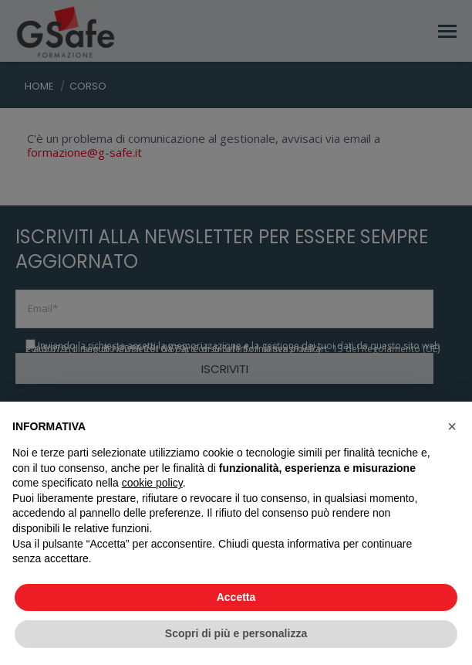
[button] (452, 426)
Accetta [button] (236, 597)
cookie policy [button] (152, 483)
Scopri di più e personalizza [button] (236, 633)
